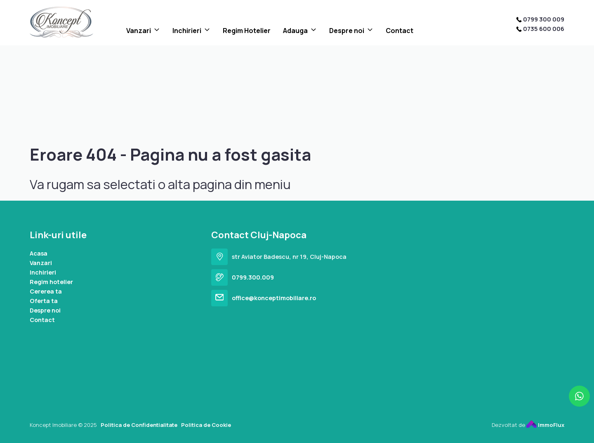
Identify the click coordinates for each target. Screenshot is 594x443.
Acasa (38, 253)
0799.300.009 (253, 277)
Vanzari (138, 30)
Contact (399, 30)
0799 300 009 (543, 19)
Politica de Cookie (206, 425)
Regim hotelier (51, 282)
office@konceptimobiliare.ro (274, 298)
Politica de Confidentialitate (139, 425)
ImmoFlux (545, 425)
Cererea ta (46, 291)
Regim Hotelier (247, 30)
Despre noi (346, 30)
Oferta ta (44, 301)
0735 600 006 (543, 29)
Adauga (295, 30)
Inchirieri (186, 30)
